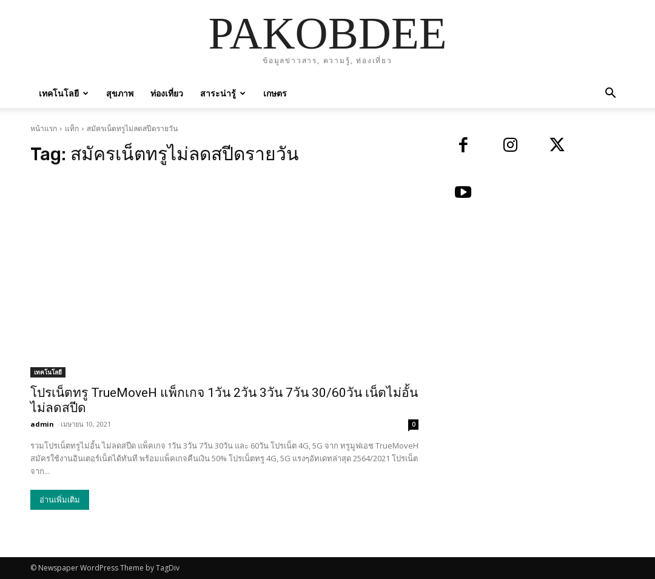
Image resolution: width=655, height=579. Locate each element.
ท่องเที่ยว (166, 93)
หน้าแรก (43, 128)
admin (42, 423)
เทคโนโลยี (64, 93)
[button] (610, 94)
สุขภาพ (119, 93)
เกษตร (275, 93)
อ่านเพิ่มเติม (59, 499)
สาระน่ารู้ (223, 93)
